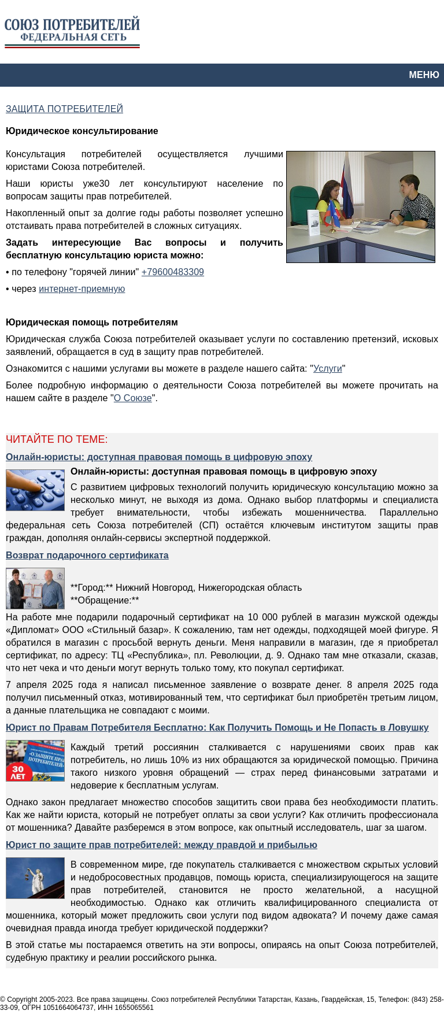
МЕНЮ (424, 75)
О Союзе (133, 398)
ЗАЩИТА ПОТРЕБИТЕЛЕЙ (64, 109)
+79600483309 (173, 272)
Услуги (327, 368)
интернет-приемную (82, 289)
